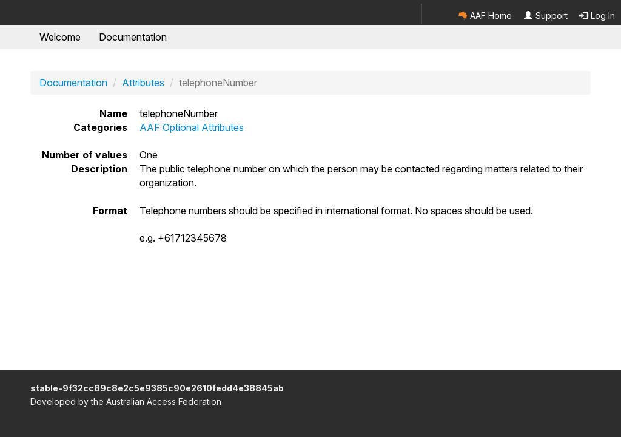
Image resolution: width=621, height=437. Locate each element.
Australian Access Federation (163, 401)
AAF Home (485, 15)
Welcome (60, 37)
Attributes (143, 82)
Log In (597, 15)
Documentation (133, 37)
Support (546, 15)
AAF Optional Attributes (191, 127)
